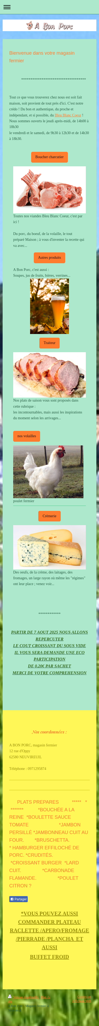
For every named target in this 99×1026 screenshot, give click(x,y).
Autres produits (49, 258)
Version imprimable (23, 997)
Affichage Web (81, 1001)
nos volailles (26, 436)
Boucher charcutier (49, 157)
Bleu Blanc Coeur (68, 115)
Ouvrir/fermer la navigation (49, 7)
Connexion (84, 997)
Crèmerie (49, 516)
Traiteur (49, 343)
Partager (18, 899)
